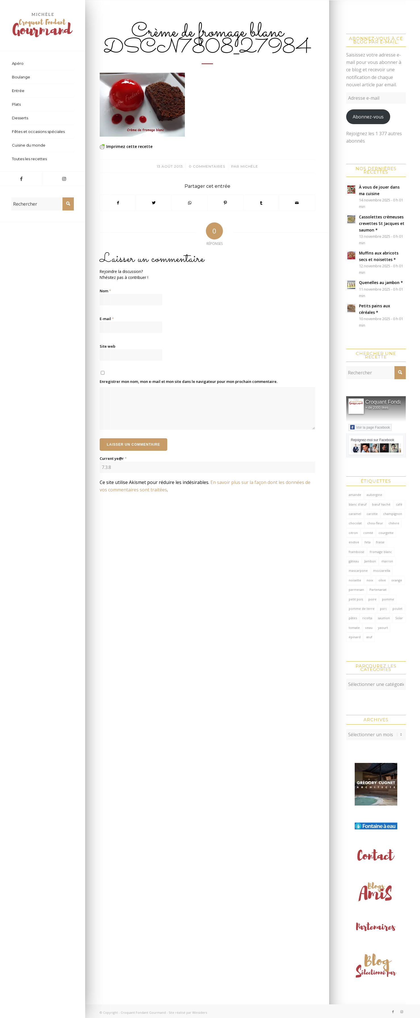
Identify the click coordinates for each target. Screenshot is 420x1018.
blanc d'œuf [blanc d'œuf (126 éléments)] (358, 504)
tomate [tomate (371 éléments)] (354, 627)
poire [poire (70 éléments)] (372, 599)
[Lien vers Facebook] (21, 179)
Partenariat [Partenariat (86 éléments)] (377, 589)
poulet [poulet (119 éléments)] (397, 608)
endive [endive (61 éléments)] (354, 542)
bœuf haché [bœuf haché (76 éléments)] (381, 504)
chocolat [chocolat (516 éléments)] (355, 523)
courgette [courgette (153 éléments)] (386, 533)
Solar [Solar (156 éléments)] (399, 618)
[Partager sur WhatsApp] (189, 203)
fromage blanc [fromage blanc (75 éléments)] (381, 552)
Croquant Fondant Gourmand (143, 1009)
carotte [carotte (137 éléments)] (372, 514)
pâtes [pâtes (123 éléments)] (353, 618)
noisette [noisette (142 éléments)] (355, 580)
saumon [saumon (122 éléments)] (384, 618)
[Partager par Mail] (297, 203)
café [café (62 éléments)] (399, 504)
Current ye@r (113, 458)
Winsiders (199, 1009)
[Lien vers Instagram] (64, 179)
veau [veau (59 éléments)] (369, 627)
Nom (105, 290)
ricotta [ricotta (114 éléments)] (367, 618)
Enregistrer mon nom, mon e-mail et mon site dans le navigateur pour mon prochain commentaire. (188, 381)
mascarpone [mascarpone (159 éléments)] (358, 570)
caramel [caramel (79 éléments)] (355, 514)
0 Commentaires (207, 166)
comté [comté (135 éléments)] (368, 533)
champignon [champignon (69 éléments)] (392, 514)
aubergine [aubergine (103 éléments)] (374, 495)
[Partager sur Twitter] (154, 203)
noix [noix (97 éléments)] (370, 580)
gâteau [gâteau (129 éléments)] (354, 561)
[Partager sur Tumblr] (261, 203)
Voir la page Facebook (370, 427)
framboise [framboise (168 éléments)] (356, 552)
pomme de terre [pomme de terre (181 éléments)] (362, 608)
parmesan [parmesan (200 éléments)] (356, 589)
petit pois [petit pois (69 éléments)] (356, 599)
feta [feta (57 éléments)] (368, 542)
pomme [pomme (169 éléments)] (388, 599)
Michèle (249, 166)
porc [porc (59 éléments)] (383, 608)
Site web (107, 346)
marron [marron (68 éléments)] (387, 561)
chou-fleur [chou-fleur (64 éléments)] (375, 523)
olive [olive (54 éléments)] (382, 580)
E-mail (107, 318)
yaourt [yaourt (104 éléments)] (383, 627)
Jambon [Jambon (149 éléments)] (370, 561)
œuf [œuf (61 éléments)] (369, 637)
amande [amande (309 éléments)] (355, 495)
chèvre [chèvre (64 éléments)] (393, 523)
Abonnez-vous (368, 117)
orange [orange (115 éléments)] (396, 580)
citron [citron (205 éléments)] (353, 533)
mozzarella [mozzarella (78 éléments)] (381, 570)
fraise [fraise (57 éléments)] (380, 542)
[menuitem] (42, 63)
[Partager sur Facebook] (118, 203)
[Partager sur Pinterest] (225, 203)
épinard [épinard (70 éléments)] (355, 637)
